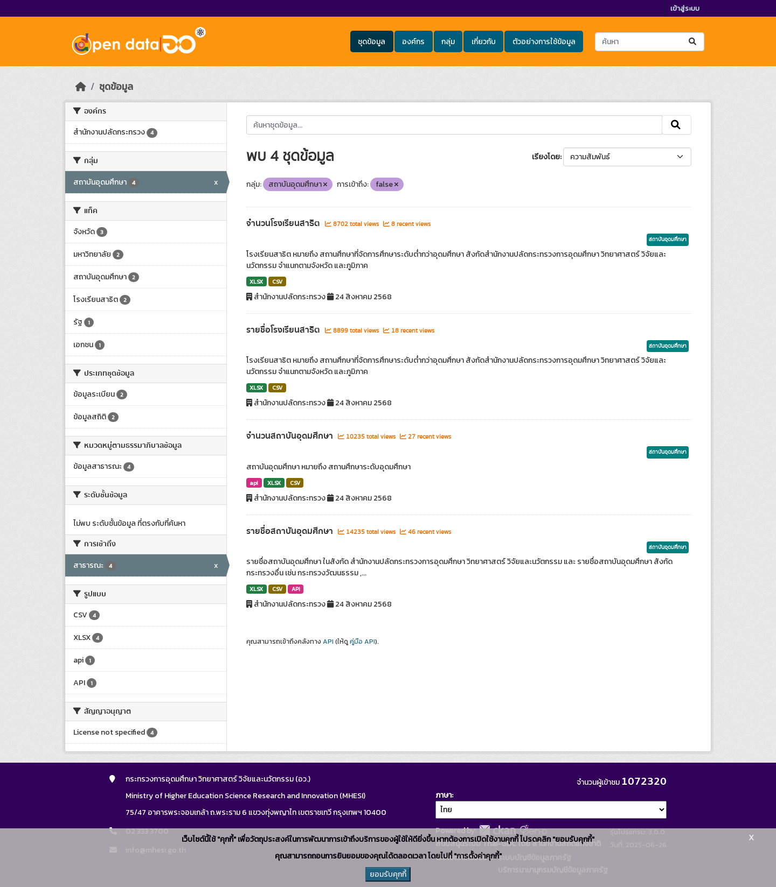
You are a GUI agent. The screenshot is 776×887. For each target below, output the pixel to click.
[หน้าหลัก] (80, 87)
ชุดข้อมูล (371, 41)
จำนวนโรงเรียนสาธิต (284, 223)
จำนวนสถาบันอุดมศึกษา (290, 436)
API (296, 589)
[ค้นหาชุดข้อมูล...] (649, 41)
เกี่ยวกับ (484, 41)
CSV (277, 281)
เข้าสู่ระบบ (684, 8)
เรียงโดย (546, 157)
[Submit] (693, 41)
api (254, 482)
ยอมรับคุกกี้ (388, 874)
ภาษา (443, 795)
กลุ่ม (448, 41)
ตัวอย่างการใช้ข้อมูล (544, 41)
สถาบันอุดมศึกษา (668, 239)
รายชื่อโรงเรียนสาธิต (284, 330)
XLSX (256, 281)
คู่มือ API (362, 641)
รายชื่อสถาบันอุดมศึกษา (290, 531)
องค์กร (413, 41)
